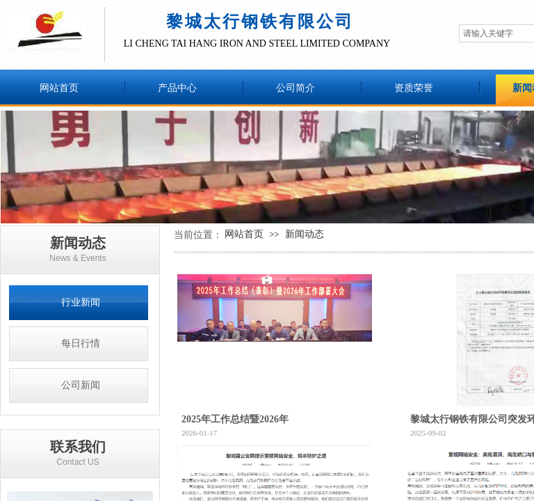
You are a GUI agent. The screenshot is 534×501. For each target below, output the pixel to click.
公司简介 (295, 88)
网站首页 (59, 88)
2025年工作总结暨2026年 (235, 419)
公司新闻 (80, 385)
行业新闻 (80, 302)
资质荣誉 (413, 88)
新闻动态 (304, 233)
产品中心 (177, 88)
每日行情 (80, 343)
